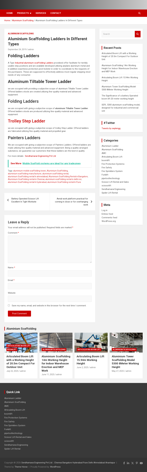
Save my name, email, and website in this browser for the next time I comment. (49, 305)
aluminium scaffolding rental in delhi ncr (63, 179)
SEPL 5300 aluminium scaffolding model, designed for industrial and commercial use (121, 107)
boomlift (106, 160)
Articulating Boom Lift (112, 156)
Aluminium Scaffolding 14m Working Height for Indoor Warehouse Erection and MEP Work (120, 68)
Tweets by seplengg (111, 128)
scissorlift (106, 185)
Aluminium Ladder (110, 146)
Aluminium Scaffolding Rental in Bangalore (68, 176)
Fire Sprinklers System (112, 171)
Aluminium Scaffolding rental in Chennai (26, 179)
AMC (104, 153)
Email (11, 280)
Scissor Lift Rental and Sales (115, 182)
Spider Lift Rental (110, 192)
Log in (104, 210)
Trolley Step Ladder (26, 120)
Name (11, 267)
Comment (13, 233)
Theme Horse (21, 467)
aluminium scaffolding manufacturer (24, 173)
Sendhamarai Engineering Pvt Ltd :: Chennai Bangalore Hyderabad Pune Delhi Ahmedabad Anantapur (68, 462)
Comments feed (109, 217)
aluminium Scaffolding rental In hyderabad (27, 182)
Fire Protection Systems (113, 164)
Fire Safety (107, 167)
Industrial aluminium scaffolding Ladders (34, 63)
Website (12, 293)
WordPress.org (109, 221)
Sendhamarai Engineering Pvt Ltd (40, 156)
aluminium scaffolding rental (55, 173)
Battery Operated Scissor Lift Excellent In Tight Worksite (25, 200)
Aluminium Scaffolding (21, 33)
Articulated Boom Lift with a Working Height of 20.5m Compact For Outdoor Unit (120, 56)
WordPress (55, 467)
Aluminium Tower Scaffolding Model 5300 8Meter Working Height (125, 362)
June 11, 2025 (48, 374)
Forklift (105, 174)
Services (41, 13)
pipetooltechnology (111, 178)
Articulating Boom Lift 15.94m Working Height (90, 360)
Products (23, 13)
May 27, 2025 (118, 371)
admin (31, 49)
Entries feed (107, 214)
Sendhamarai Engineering (113, 189)
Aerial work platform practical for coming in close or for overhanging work (71, 201)
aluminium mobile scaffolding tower (29, 171)
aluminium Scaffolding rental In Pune (64, 182)
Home (9, 13)
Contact (55, 13)
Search (138, 34)
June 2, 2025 (82, 367)
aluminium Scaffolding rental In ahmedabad (28, 176)
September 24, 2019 (17, 49)
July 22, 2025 (12, 371)
